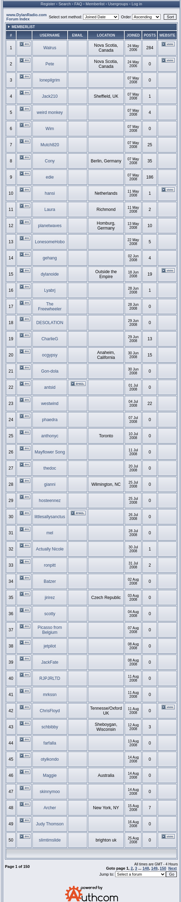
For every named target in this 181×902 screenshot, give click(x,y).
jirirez (50, 597)
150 (163, 868)
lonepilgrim (49, 80)
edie (50, 177)
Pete (49, 64)
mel (49, 532)
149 (154, 868)
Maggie (50, 775)
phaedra (49, 419)
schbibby (50, 726)
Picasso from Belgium (50, 630)
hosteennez (50, 500)
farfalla (49, 743)
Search (64, 4)
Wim (49, 128)
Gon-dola (49, 371)
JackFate (49, 662)
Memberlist (95, 4)
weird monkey (50, 112)
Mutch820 (49, 144)
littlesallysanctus (50, 516)
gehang (50, 258)
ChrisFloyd (50, 710)
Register (47, 4)
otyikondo (50, 759)
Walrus (49, 47)
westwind (49, 403)
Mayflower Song (50, 452)
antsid (49, 387)
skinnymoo (50, 791)
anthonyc (49, 435)
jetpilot (50, 646)
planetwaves (50, 225)
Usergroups (118, 4)
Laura (49, 209)
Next (172, 868)
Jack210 (50, 96)
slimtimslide (50, 840)
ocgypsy (49, 355)
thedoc (49, 468)
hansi (50, 193)
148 (146, 868)
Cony (50, 161)
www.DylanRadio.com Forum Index (26, 17)
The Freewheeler (50, 306)
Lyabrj (49, 290)
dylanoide (50, 274)
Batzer (50, 581)
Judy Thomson (50, 824)
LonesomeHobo (50, 241)
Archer (50, 807)
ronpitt (50, 565)
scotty (49, 613)
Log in (137, 4)
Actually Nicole (50, 549)
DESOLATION (49, 322)
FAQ (78, 4)
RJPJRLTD (49, 678)
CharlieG (50, 338)
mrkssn (50, 694)
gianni (49, 484)
